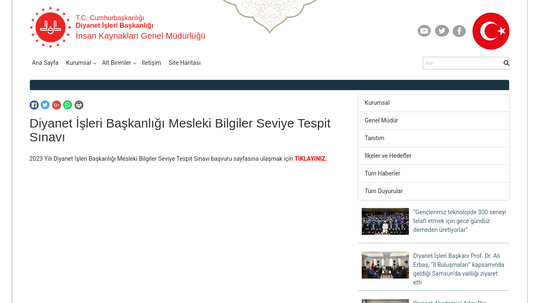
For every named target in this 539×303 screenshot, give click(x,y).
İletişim (151, 62)
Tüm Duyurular (384, 191)
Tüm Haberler (382, 173)
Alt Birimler (116, 62)
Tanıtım (374, 138)
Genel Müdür (381, 120)
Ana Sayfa (45, 62)
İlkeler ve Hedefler (388, 155)
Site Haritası (185, 62)
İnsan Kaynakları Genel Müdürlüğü (140, 35)
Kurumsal (78, 62)
